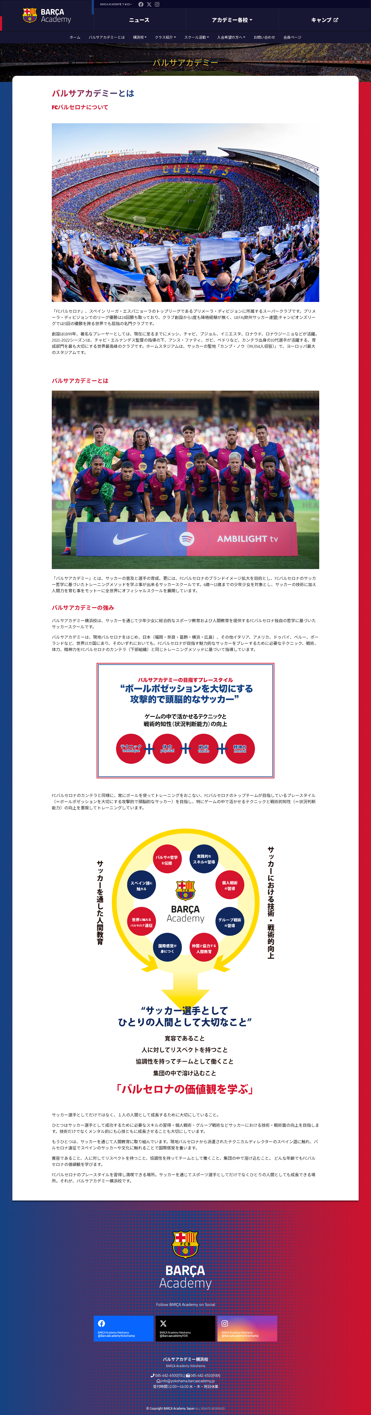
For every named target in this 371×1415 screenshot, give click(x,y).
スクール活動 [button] (195, 37)
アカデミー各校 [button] (230, 20)
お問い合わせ (264, 37)
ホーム (75, 37)
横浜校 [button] (138, 37)
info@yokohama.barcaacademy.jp (188, 1381)
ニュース (139, 20)
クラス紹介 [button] (164, 37)
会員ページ (292, 37)
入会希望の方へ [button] (229, 37)
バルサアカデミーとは (107, 37)
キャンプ (324, 20)
